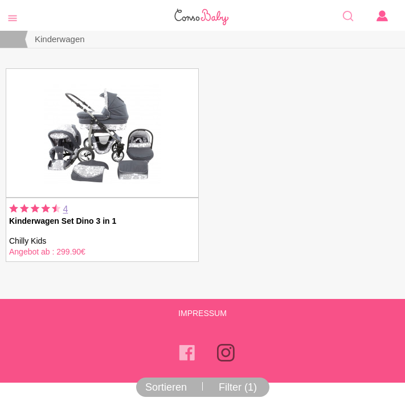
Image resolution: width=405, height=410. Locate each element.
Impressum (202, 313)
